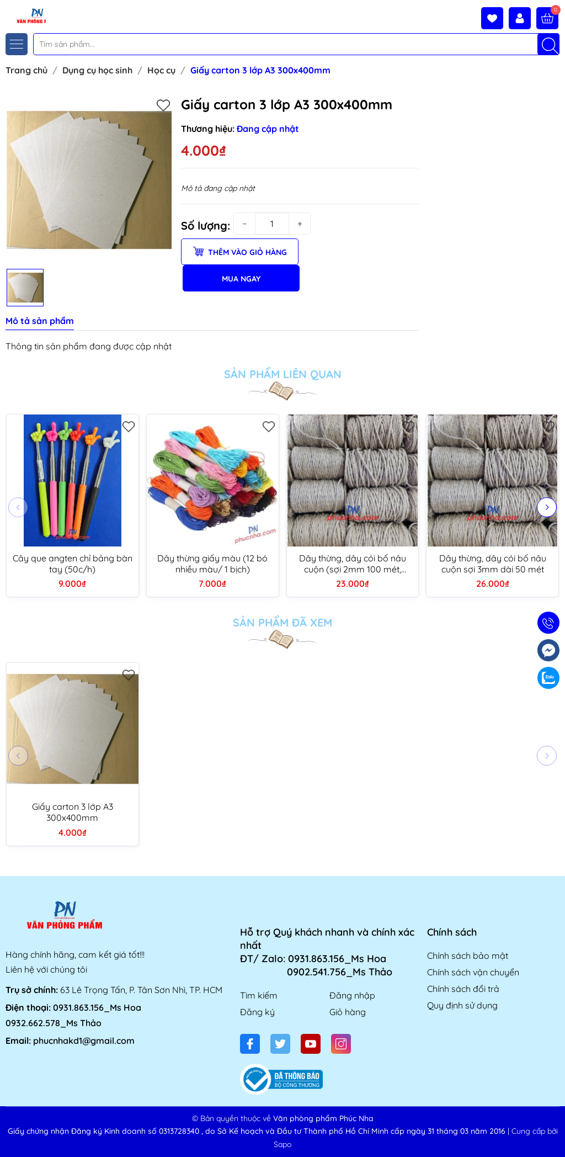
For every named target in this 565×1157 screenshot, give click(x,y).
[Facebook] (250, 1044)
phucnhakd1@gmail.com (84, 1040)
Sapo (282, 1144)
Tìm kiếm (259, 995)
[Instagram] (341, 1044)
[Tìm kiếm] (548, 44)
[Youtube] (311, 1044)
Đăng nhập (352, 995)
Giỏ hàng (347, 1011)
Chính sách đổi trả (463, 988)
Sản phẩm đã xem (282, 622)
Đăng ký (257, 1011)
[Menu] (17, 44)
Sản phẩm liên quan (283, 374)
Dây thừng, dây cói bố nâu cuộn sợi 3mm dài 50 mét (492, 564)
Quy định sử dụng (462, 1005)
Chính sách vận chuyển (473, 972)
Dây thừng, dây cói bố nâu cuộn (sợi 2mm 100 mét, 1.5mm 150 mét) (352, 564)
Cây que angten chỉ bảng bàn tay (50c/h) (72, 564)
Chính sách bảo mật (467, 955)
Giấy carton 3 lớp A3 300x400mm (72, 812)
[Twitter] (280, 1044)
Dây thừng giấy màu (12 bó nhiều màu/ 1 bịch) (212, 564)
